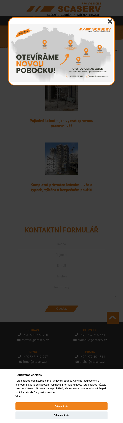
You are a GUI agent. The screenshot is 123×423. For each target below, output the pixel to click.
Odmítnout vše (61, 415)
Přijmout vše (61, 406)
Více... (18, 396)
